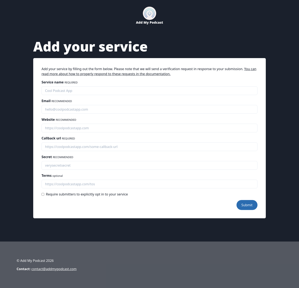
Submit (246, 205)
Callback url (58, 138)
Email (57, 101)
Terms (52, 175)
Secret (57, 157)
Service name (60, 82)
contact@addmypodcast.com (54, 269)
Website (59, 119)
